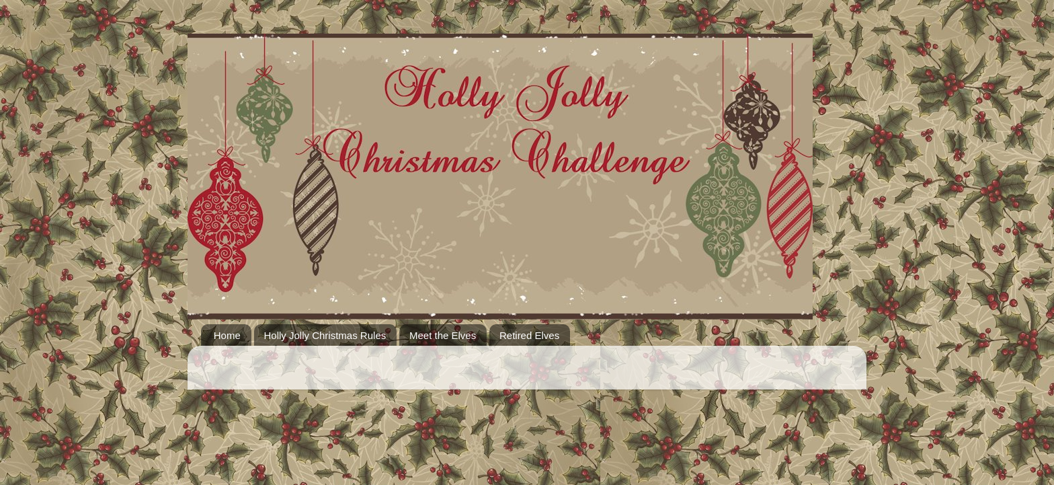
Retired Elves (529, 335)
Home (227, 335)
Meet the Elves (442, 335)
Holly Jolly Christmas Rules (325, 335)
